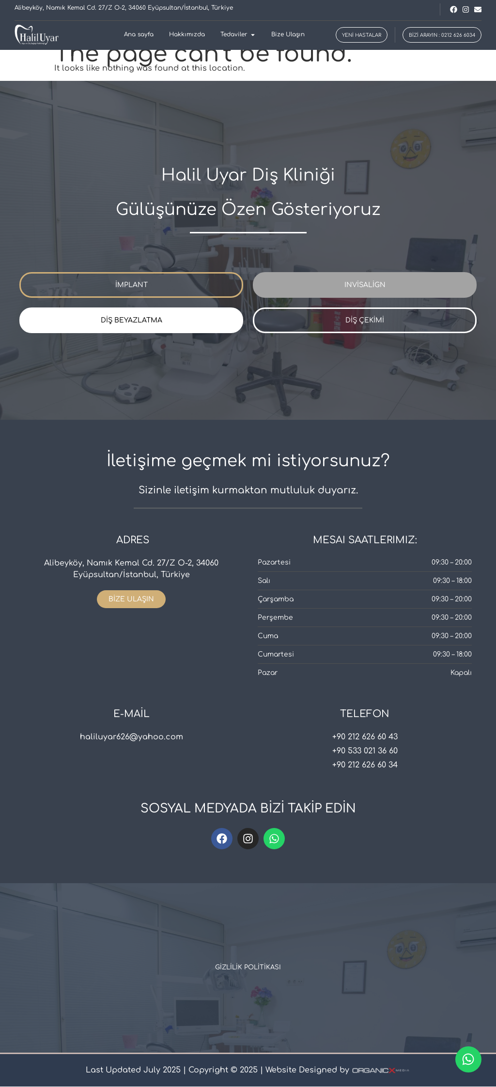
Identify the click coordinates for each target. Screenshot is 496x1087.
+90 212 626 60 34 (365, 765)
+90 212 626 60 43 (365, 737)
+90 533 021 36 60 (365, 751)
